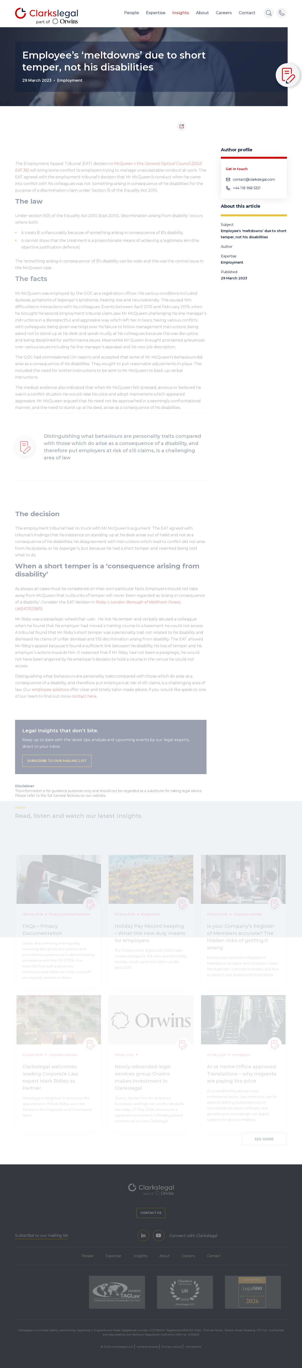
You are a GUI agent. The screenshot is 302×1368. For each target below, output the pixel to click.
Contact (247, 13)
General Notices (147, 1346)
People (131, 13)
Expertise (155, 13)
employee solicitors (50, 694)
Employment (69, 80)
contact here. (85, 701)
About (202, 13)
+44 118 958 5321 (247, 188)
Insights (180, 13)
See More (264, 1139)
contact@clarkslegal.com (254, 179)
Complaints (193, 1346)
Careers (224, 13)
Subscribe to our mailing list (56, 766)
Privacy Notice (171, 1346)
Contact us (150, 1212)
